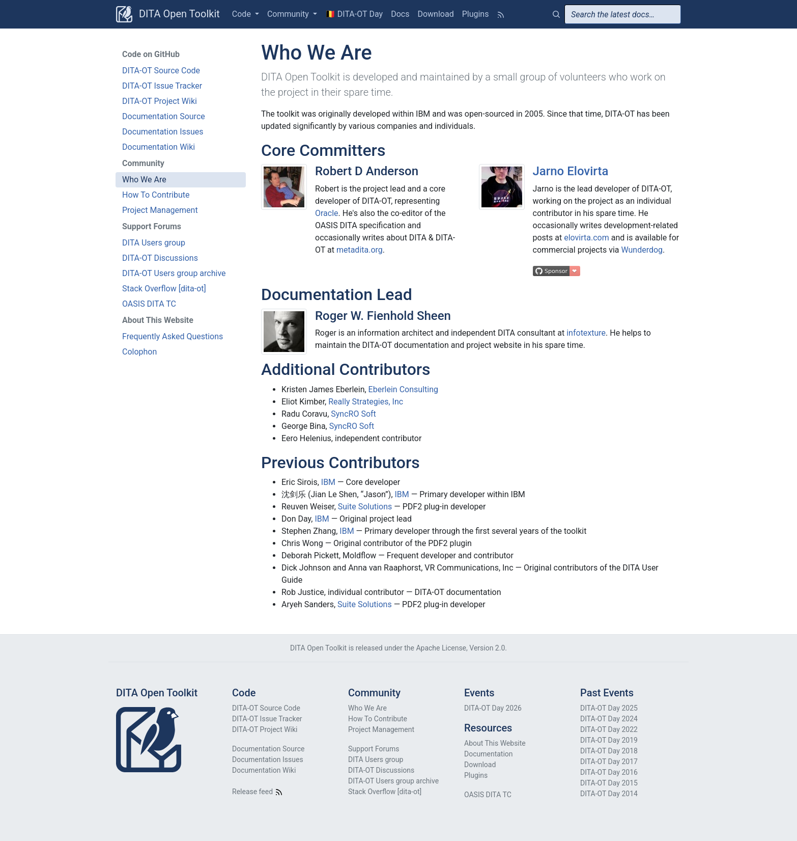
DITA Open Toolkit (168, 14)
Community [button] (289, 14)
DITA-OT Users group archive (174, 273)
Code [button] (242, 14)
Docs (400, 14)
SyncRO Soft (353, 414)
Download (435, 14)
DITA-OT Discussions (160, 258)
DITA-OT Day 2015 (609, 783)
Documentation (488, 754)
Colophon (139, 352)
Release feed (257, 792)
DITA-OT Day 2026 (493, 708)
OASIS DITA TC (149, 304)
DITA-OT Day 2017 (609, 761)
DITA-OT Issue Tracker (162, 86)
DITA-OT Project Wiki (159, 101)
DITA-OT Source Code (161, 70)
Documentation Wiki (158, 147)
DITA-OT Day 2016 (609, 772)
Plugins (475, 14)
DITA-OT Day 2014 (609, 794)
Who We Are (144, 179)
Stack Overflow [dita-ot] (164, 288)
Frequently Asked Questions (172, 336)
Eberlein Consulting (403, 389)
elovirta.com (586, 237)
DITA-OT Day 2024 (609, 719)
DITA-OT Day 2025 (609, 708)
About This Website (495, 743)
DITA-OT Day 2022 (609, 729)
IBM (328, 482)
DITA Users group (153, 243)
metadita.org (359, 250)
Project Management (160, 210)
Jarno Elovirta (571, 171)
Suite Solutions (365, 506)
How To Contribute (156, 195)
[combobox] (622, 14)
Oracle (326, 213)
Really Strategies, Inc (365, 401)
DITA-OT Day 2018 (609, 751)
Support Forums (373, 749)
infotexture (586, 333)
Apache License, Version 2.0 (460, 648)
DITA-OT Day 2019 (609, 740)
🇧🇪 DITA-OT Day (354, 14)
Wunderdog (642, 250)
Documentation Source (163, 116)
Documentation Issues (163, 132)
